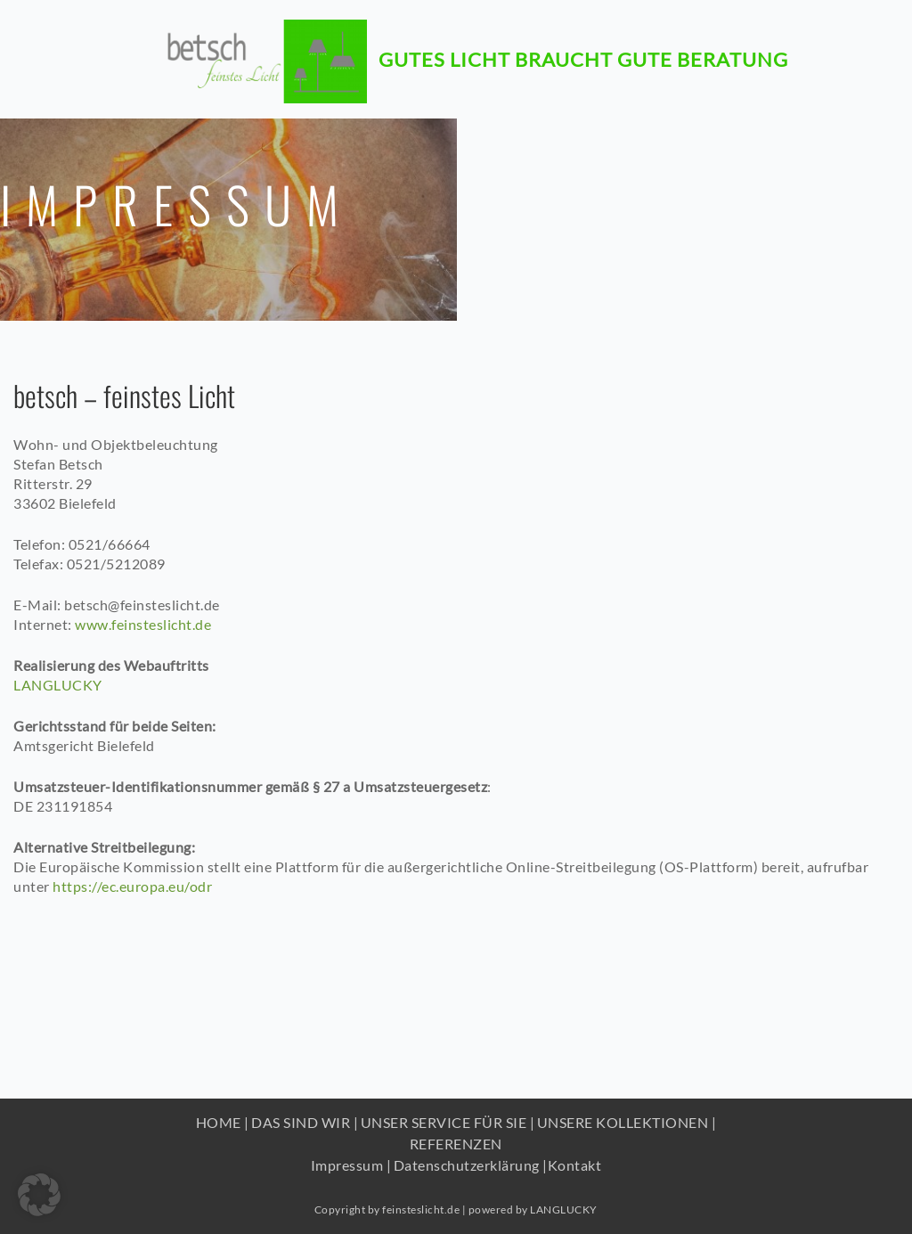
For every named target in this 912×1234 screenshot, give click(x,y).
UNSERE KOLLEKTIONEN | (627, 1122)
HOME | (222, 1122)
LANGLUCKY (57, 684)
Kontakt (575, 1164)
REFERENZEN (456, 1143)
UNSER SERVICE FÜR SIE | (448, 1122)
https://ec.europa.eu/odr (132, 886)
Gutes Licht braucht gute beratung (583, 50)
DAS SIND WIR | (304, 1122)
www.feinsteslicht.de (143, 624)
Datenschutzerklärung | (471, 1164)
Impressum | (351, 1164)
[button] (39, 1195)
